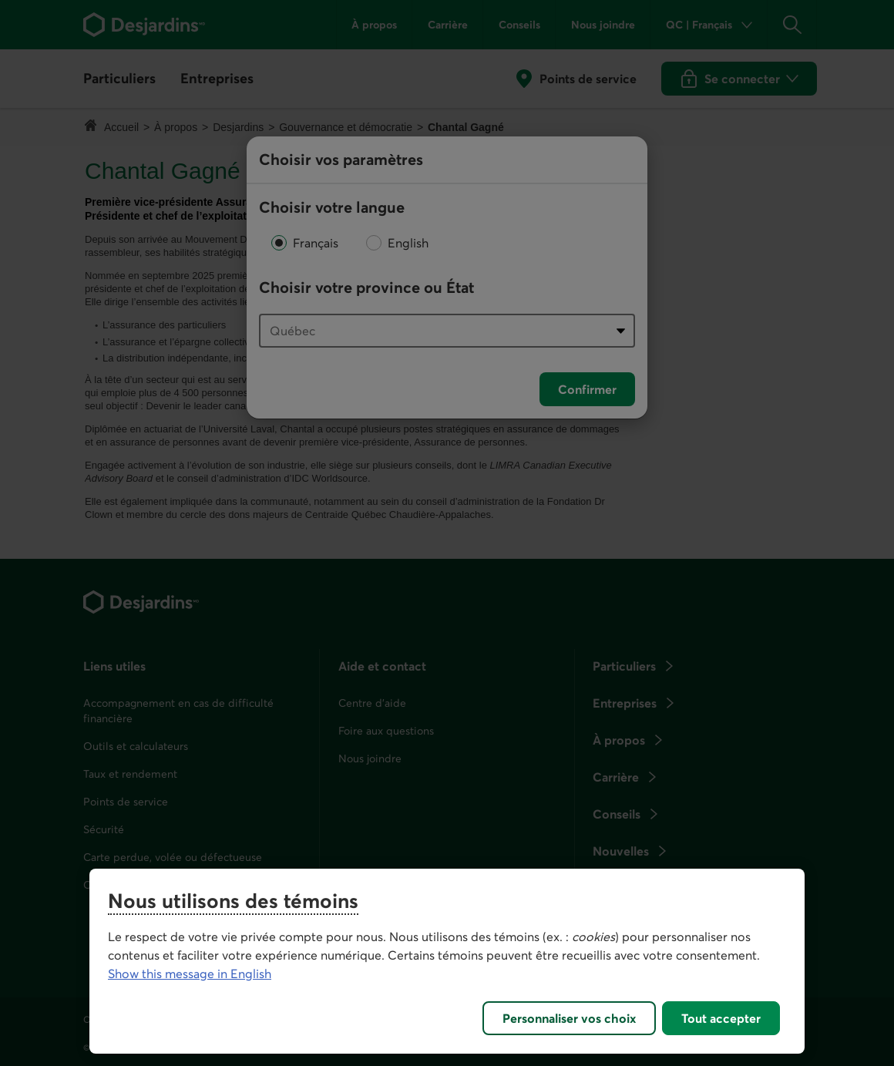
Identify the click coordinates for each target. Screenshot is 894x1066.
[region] (447, 961)
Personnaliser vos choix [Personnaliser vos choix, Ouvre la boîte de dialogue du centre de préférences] (569, 1018)
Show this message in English (189, 973)
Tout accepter (721, 1018)
